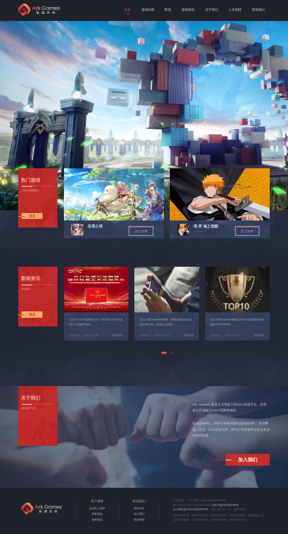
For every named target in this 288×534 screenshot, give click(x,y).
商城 (167, 9)
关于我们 (211, 9)
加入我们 (139, 513)
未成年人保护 (97, 508)
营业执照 (178, 500)
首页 (127, 9)
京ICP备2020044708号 (225, 505)
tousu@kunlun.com (214, 500)
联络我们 (258, 9)
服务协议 (97, 519)
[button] (164, 353)
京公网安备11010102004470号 (190, 509)
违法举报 (139, 519)
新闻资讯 (188, 9)
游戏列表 (147, 9)
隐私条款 (97, 513)
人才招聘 (234, 9)
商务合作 (139, 508)
